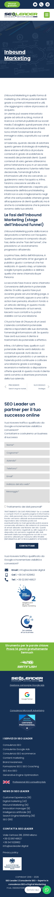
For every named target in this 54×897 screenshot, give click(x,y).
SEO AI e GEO (10, 770)
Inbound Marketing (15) (15, 805)
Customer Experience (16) (17, 797)
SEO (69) (8, 819)
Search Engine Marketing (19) (19, 815)
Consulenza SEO (12, 745)
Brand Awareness (12, 762)
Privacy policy (10, 852)
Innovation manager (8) (16, 808)
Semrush (27, 652)
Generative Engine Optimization (20, 775)
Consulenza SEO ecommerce (19, 753)
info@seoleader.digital (15, 846)
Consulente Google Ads (16, 749)
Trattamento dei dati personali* (24, 506)
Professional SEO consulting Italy (29, 782)
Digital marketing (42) (15, 801)
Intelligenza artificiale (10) (17, 812)
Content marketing (13, 758)
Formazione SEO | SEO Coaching (21, 766)
